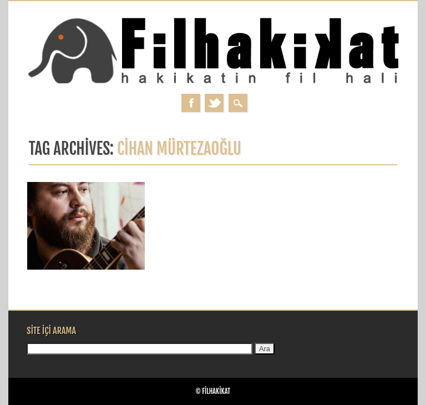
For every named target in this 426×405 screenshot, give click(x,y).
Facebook (190, 103)
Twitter (214, 103)
